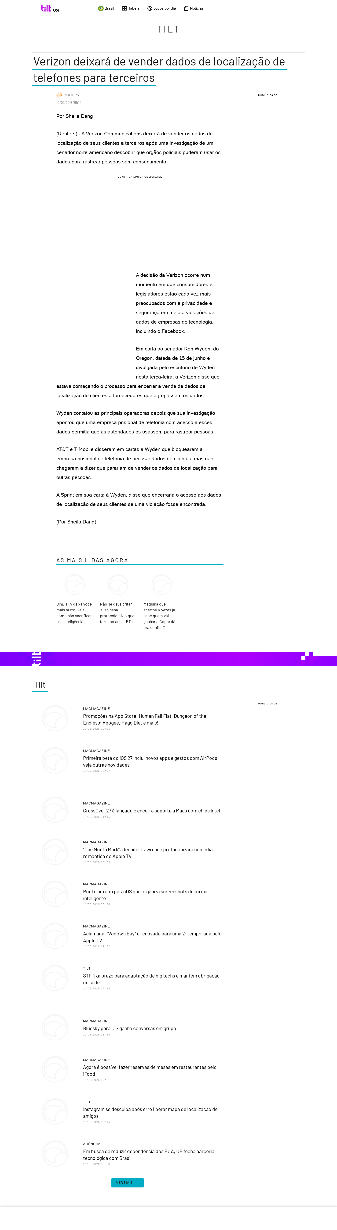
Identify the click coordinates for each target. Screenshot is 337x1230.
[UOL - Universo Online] (56, 10)
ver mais (127, 1184)
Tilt (169, 28)
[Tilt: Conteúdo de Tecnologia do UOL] (46, 8)
